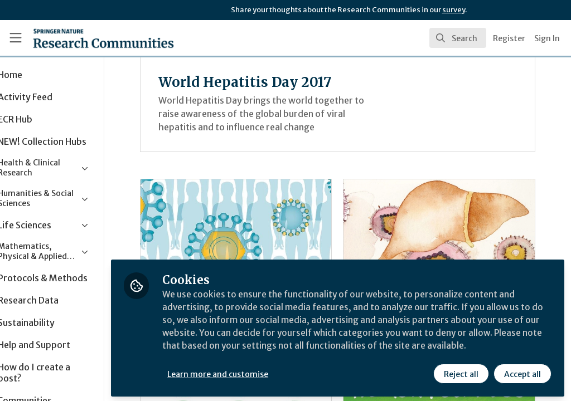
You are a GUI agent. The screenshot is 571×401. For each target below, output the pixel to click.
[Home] (84, 37)
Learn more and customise (256, 371)
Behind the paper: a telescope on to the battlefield (449, 237)
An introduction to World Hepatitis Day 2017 (265, 237)
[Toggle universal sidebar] (15, 37)
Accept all (522, 371)
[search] (457, 38)
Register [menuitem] (509, 38)
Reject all (460, 371)
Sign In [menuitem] (547, 38)
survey (453, 9)
